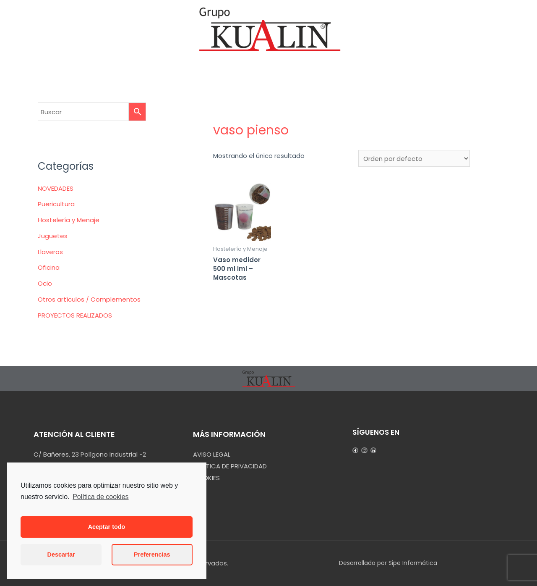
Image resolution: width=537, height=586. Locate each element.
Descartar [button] (61, 554)
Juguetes (53, 235)
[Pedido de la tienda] (414, 158)
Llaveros (50, 251)
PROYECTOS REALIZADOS (75, 315)
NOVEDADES (55, 188)
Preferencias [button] (152, 554)
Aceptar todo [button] (106, 526)
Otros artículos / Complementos (89, 299)
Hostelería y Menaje (68, 219)
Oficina (49, 267)
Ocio (45, 283)
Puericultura (56, 204)
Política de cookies (100, 496)
